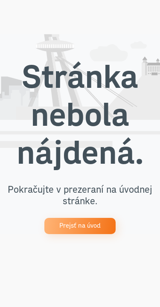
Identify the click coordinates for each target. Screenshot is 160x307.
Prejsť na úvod (80, 226)
